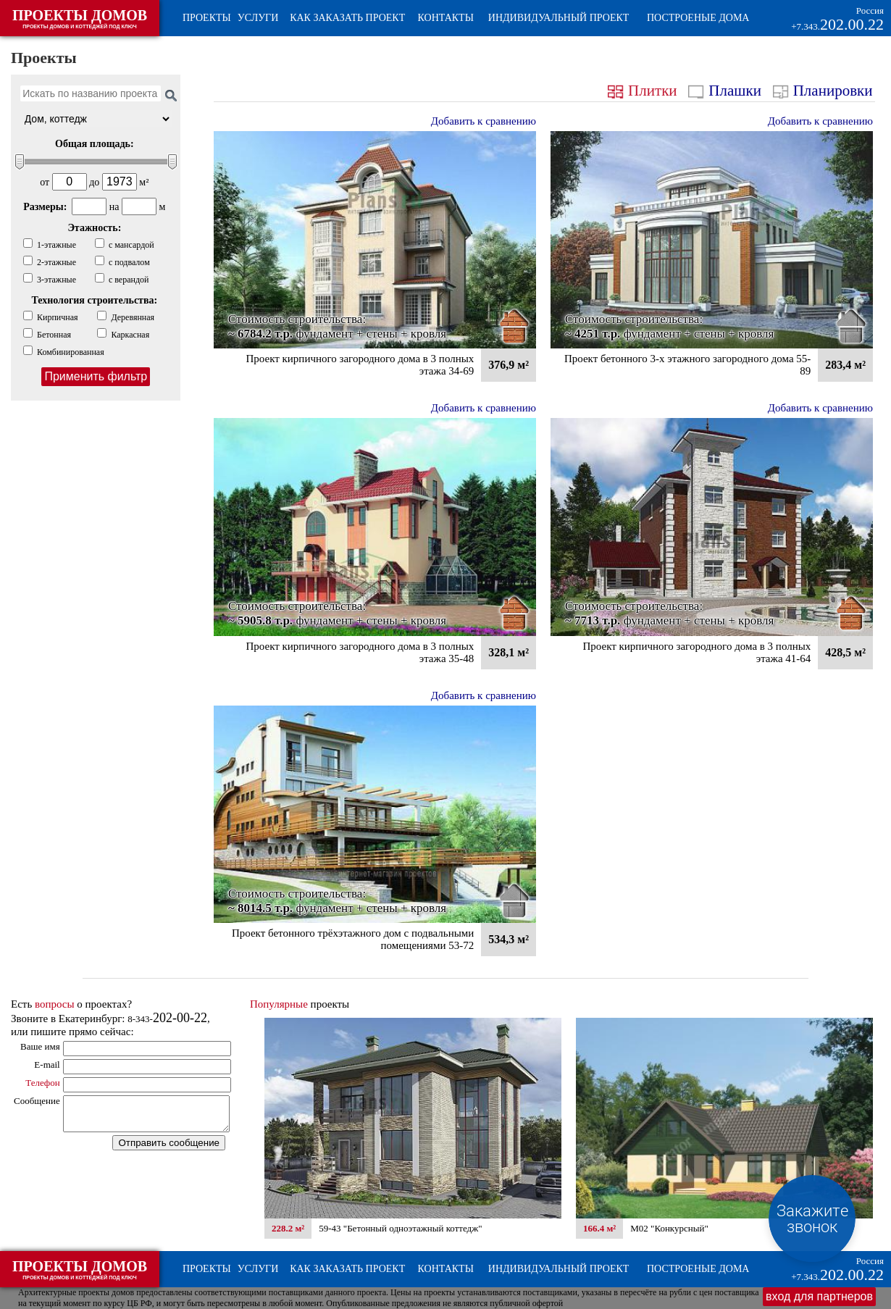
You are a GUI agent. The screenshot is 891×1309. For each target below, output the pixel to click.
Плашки (726, 90)
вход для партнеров (819, 1296)
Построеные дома (698, 17)
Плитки (644, 90)
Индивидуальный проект (558, 17)
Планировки (825, 90)
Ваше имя (40, 1046)
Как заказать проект (347, 17)
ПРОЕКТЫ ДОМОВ (79, 18)
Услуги (258, 17)
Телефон (42, 1082)
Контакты (446, 17)
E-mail (46, 1064)
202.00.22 (837, 1269)
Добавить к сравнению (483, 121)
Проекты (207, 17)
